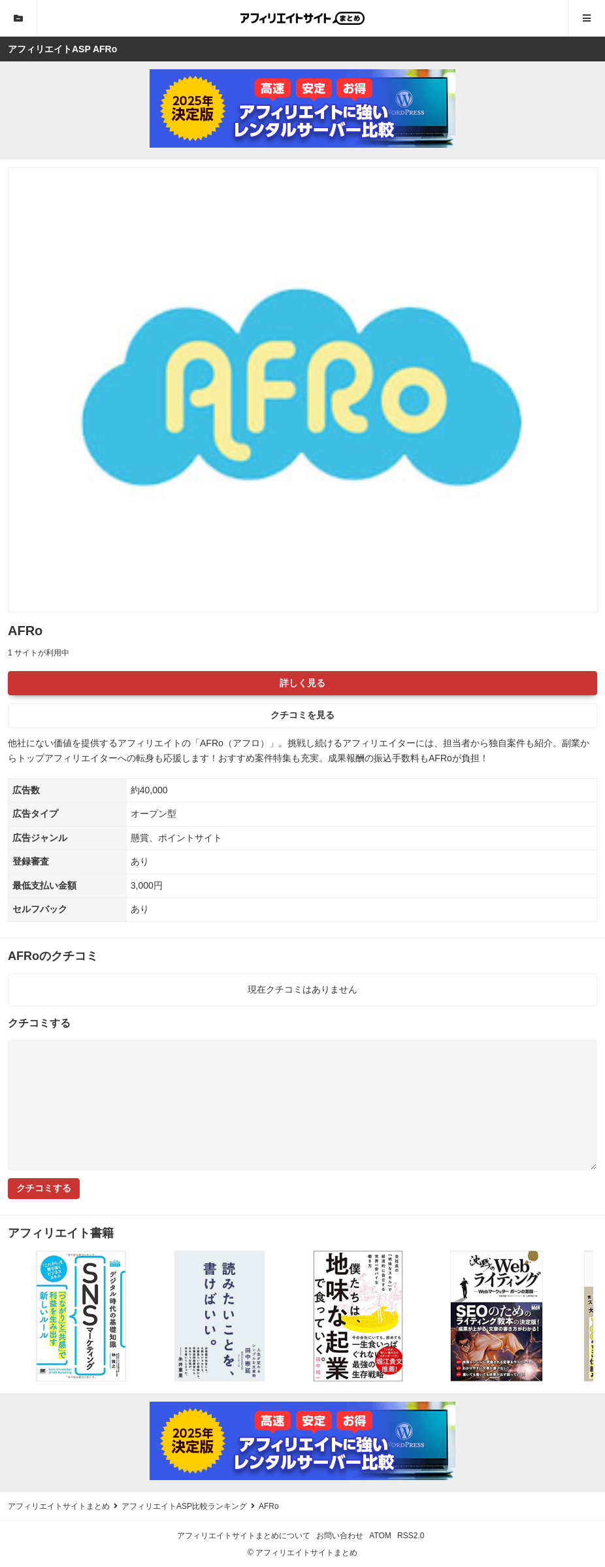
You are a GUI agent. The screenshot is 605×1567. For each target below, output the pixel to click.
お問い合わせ (339, 1535)
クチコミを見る (302, 715)
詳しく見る (302, 683)
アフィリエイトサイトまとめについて (243, 1535)
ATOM (380, 1535)
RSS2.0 (410, 1535)
